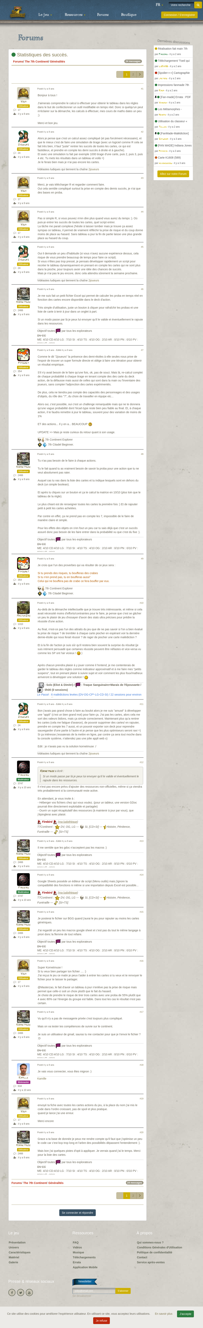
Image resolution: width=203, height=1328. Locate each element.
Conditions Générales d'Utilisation (159, 1247)
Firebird (23, 775)
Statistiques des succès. (39, 54)
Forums (103, 15)
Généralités (57, 61)
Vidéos (77, 1247)
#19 (142, 1098)
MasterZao (23, 615)
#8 (142, 454)
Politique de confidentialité (154, 1252)
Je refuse (101, 1320)
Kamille (23, 1077)
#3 (142, 178)
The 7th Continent (36, 61)
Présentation (17, 1242)
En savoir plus (164, 1313)
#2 (142, 132)
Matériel (14, 1257)
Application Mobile (85, 1267)
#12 (142, 762)
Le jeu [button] (45, 15)
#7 (142, 350)
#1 (142, 89)
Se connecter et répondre (77, 1212)
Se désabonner (81, 1295)
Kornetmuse (23, 302)
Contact (142, 1257)
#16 (142, 961)
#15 (142, 912)
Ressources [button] (75, 15)
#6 (142, 289)
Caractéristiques (20, 1252)
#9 (142, 558)
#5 (142, 247)
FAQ (76, 1242)
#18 (142, 1065)
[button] (159, 5)
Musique (78, 1252)
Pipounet (23, 363)
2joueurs (23, 144)
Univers (14, 1247)
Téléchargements (84, 1257)
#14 (142, 875)
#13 (142, 841)
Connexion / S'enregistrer (179, 14)
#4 (142, 212)
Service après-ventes (151, 1262)
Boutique (128, 15)
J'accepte (185, 1313)
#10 (142, 603)
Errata (77, 1262)
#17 (142, 1012)
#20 (142, 1132)
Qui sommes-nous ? (150, 1242)
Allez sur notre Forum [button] (173, 173)
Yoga (23, 101)
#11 (142, 704)
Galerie (13, 1262)
